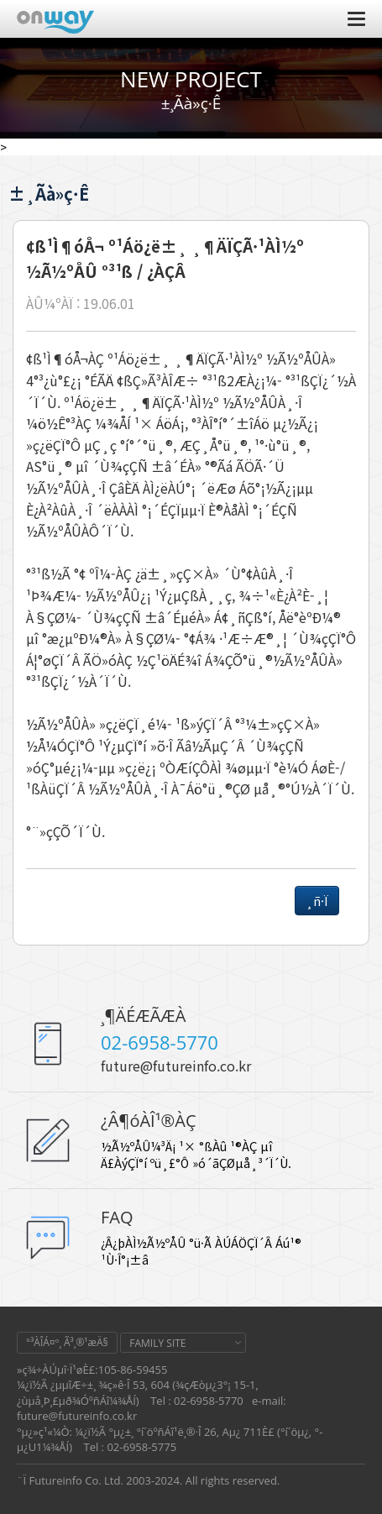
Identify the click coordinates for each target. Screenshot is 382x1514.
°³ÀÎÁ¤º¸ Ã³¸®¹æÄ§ (67, 1342)
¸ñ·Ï (317, 900)
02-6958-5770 (159, 1042)
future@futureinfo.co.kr (176, 1066)
